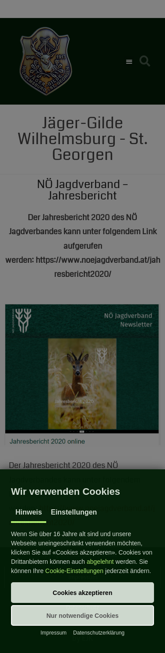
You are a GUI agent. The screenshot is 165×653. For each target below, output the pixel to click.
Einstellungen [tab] (74, 512)
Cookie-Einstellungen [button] (74, 570)
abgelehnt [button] (100, 561)
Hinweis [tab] (28, 512)
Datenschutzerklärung (99, 633)
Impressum (53, 633)
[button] (82, 592)
